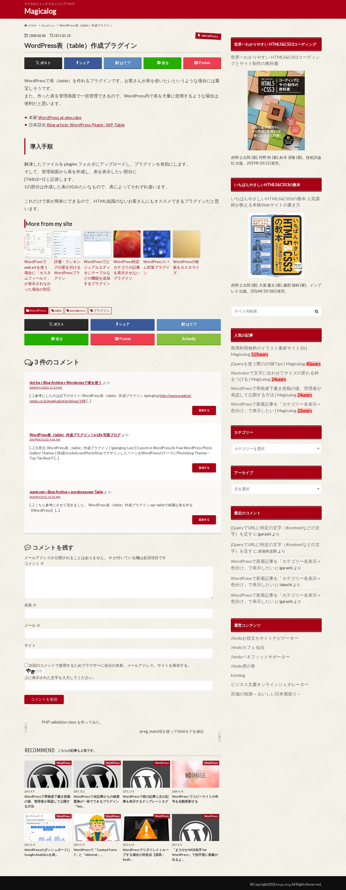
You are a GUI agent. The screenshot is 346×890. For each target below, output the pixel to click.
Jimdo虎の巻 (241, 653)
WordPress (38, 308)
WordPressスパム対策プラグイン (156, 264)
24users (263, 375)
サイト (30, 643)
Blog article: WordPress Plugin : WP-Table (86, 125)
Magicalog (40, 11)
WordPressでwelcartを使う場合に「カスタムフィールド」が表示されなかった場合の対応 (37, 274)
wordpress (77, 308)
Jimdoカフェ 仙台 (246, 635)
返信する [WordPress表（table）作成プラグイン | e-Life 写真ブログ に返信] (204, 465)
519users (257, 352)
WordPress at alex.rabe (60, 118)
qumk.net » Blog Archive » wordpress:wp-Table (66, 489)
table (58, 308)
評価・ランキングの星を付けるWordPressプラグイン (67, 269)
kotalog (237, 662)
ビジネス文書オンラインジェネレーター (265, 670)
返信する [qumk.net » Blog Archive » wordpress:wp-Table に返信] (204, 517)
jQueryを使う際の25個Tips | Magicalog (264, 361)
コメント (34, 561)
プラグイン (102, 308)
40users (305, 361)
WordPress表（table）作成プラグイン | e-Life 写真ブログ (75, 432)
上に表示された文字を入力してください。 (60, 675)
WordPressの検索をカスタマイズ (186, 264)
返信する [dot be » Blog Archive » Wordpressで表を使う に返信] (204, 407)
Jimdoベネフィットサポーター (256, 644)
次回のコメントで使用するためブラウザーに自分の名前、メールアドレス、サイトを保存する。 (110, 663)
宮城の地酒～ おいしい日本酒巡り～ (261, 679)
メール (32, 622)
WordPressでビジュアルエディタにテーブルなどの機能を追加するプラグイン (97, 272)
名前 (30, 602)
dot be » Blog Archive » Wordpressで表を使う (65, 380)
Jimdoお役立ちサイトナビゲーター (260, 627)
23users (289, 404)
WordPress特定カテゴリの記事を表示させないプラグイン (127, 269)
